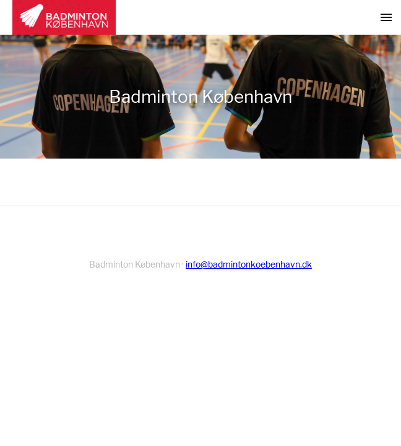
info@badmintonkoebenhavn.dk (249, 264)
